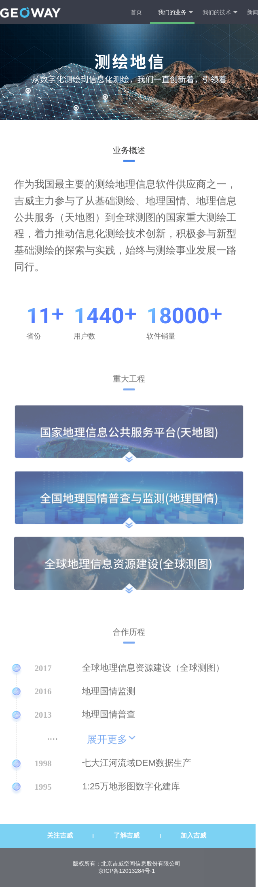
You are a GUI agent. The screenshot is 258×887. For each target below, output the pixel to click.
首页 (136, 12)
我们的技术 (220, 12)
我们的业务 (175, 12)
